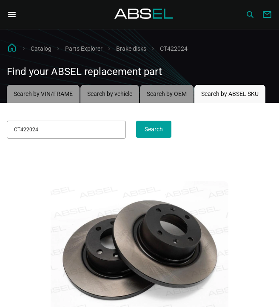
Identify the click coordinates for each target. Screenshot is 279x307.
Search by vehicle (109, 93)
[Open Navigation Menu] (12, 14)
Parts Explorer (83, 48)
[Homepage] (143, 14)
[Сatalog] (250, 14)
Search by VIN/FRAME (43, 93)
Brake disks (131, 48)
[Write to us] (267, 14)
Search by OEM (167, 93)
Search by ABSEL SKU (230, 93)
